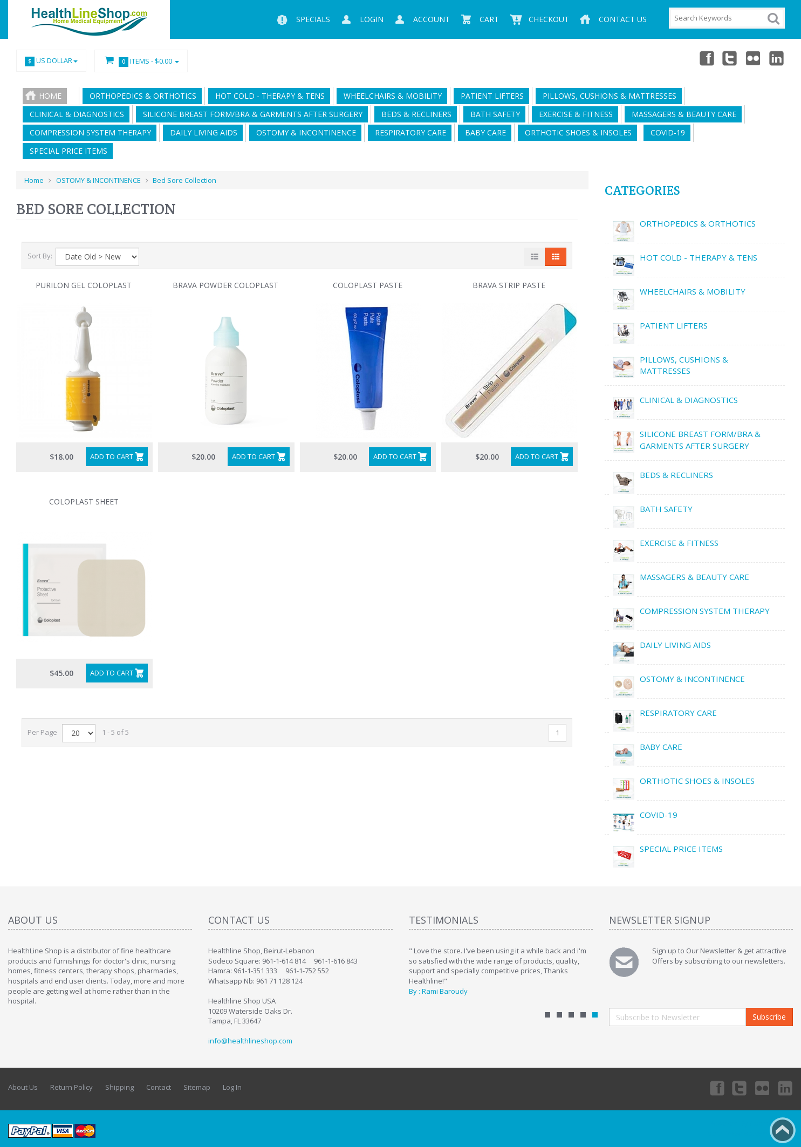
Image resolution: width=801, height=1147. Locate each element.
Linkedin (777, 58)
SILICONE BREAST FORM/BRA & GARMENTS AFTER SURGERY (250, 114)
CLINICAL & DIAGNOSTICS (74, 114)
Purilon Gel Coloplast (84, 285)
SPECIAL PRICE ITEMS (66, 151)
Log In (232, 1087)
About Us (23, 1087)
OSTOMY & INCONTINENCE (304, 132)
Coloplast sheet (84, 501)
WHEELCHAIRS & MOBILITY (390, 96)
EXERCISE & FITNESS (574, 114)
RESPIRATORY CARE (408, 132)
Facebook (706, 58)
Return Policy (71, 1087)
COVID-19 (665, 132)
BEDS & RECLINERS (414, 114)
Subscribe (769, 1017)
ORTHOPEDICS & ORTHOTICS (140, 96)
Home (50, 96)
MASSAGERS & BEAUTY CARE (681, 114)
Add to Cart (111, 456)
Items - (141, 61)
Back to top (782, 1130)
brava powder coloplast (225, 285)
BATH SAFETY (493, 114)
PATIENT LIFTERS (490, 96)
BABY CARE (483, 132)
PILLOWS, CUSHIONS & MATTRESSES (607, 96)
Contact (158, 1087)
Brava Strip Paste (509, 285)
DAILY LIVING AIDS (201, 132)
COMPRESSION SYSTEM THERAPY (88, 132)
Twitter (730, 58)
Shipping (119, 1087)
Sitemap (196, 1087)
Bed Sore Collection (184, 180)
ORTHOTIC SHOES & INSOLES (576, 132)
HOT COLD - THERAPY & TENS (268, 96)
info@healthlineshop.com (250, 1041)
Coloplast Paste (367, 285)
